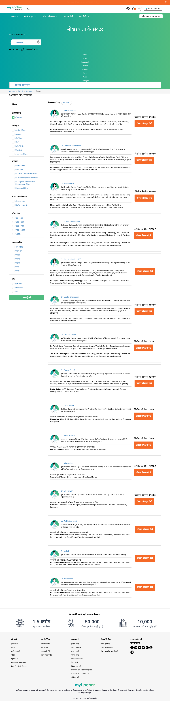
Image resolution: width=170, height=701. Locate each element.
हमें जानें (14, 640)
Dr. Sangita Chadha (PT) (71, 259)
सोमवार (16, 255)
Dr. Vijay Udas (67, 463)
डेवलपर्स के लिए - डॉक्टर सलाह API (81, 670)
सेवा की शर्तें (44, 648)
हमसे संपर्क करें (15, 651)
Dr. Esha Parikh (67, 184)
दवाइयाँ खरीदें (75, 644)
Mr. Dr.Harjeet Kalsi (69, 521)
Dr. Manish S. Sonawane (71, 146)
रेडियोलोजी (17, 150)
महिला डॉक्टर (17, 288)
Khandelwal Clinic (20, 188)
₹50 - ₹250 (17, 218)
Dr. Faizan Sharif (68, 370)
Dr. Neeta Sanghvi (68, 110)
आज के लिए (17, 247)
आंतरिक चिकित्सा (19, 130)
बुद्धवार (16, 263)
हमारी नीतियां (45, 640)
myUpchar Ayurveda (18, 662)
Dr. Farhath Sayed (68, 335)
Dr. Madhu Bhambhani (70, 297)
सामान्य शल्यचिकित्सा (19, 154)
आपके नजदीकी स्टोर (77, 659)
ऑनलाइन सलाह (18, 201)
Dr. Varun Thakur (68, 435)
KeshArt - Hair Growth (19, 666)
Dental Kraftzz (18, 166)
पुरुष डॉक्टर (17, 284)
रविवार (15, 271)
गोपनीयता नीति (45, 644)
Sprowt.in (14, 659)
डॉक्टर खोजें (74, 662)
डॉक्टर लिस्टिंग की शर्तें (107, 648)
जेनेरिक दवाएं (75, 655)
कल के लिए (17, 251)
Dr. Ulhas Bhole (67, 405)
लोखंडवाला (17, 117)
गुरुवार (15, 267)
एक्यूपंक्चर (17, 134)
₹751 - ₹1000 (18, 230)
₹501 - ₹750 (18, 226)
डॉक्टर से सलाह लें (50, 16)
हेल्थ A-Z (83, 16)
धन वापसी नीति (45, 651)
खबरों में (13, 648)
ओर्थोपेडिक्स (17, 138)
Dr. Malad (65, 551)
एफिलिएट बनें (75, 677)
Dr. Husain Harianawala (70, 221)
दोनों (15, 292)
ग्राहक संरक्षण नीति (46, 655)
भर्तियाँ (13, 655)
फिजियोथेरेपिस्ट (18, 146)
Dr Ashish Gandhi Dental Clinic (24, 174)
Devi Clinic (17, 170)
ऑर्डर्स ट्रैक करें (75, 651)
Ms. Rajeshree (67, 579)
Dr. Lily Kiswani (67, 491)
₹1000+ (16, 234)
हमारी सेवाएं (75, 640)
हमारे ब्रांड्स (28, 16)
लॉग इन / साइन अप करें (151, 16)
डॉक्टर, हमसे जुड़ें (105, 644)
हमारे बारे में (14, 644)
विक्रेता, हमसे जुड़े (76, 666)
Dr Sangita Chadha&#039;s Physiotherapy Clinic (23, 183)
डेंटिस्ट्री (15, 142)
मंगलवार (16, 259)
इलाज (13, 16)
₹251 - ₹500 (18, 222)
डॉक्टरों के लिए (106, 640)
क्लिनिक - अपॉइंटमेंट (19, 205)
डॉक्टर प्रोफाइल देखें (144, 123)
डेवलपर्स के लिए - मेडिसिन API (80, 674)
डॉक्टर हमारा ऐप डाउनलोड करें (109, 651)
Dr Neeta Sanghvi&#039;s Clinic (25, 178)
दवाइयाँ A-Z (68, 16)
